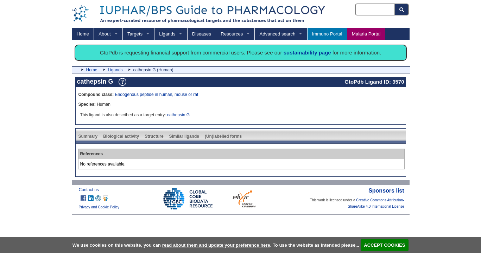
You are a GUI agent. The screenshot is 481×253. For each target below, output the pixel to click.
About (104, 34)
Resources (232, 34)
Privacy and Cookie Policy (99, 207)
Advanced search (278, 34)
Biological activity (121, 136)
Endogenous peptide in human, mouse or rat (156, 94)
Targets (135, 34)
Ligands (167, 34)
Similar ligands (184, 136)
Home (83, 34)
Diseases (201, 34)
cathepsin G (178, 114)
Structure (154, 136)
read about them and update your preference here (216, 245)
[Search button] (402, 9)
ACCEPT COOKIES (384, 245)
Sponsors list (386, 191)
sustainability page (307, 53)
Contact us (89, 189)
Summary (88, 136)
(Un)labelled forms (223, 136)
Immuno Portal (327, 34)
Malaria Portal (366, 34)
